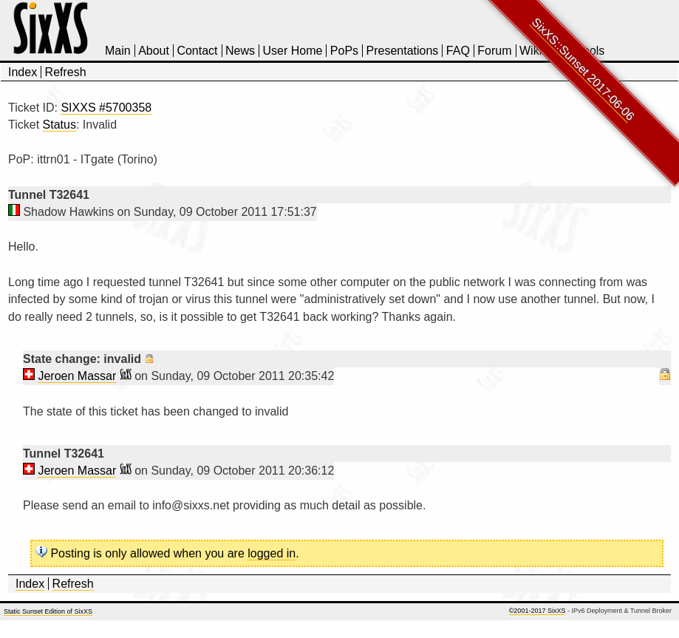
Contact (197, 50)
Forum (494, 50)
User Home (292, 50)
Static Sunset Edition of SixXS (48, 611)
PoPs (344, 50)
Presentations (402, 50)
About (153, 50)
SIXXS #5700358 (106, 107)
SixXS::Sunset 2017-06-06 (583, 69)
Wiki (530, 50)
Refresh (65, 72)
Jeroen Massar (77, 376)
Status (59, 124)
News (240, 50)
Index (22, 72)
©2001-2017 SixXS (537, 610)
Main (118, 50)
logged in (272, 553)
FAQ (458, 50)
